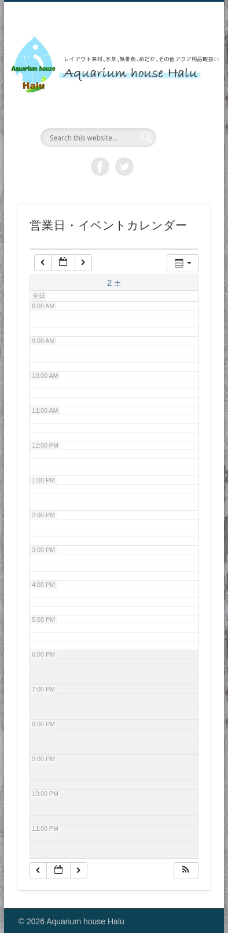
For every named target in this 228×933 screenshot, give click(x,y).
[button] (185, 870)
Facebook (100, 166)
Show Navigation (181, 104)
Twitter (124, 166)
